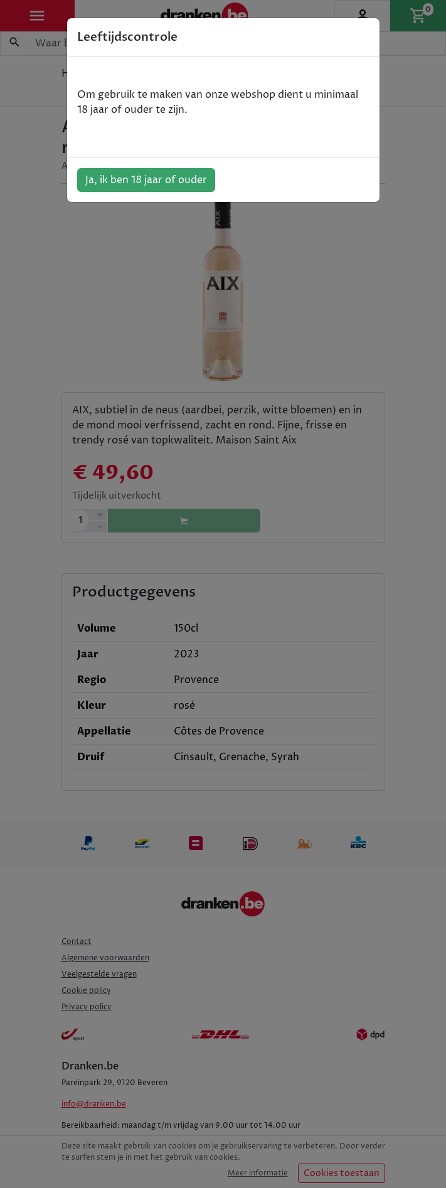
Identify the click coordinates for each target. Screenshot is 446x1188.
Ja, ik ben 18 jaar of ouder (146, 180)
